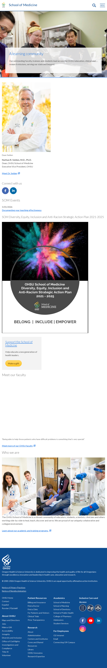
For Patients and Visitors (38, 613)
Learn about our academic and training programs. (25, 530)
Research (32, 627)
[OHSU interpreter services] (98, 611)
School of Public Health (64, 613)
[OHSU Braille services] (83, 611)
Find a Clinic (33, 609)
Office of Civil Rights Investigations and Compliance (11, 644)
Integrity (6, 634)
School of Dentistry (62, 609)
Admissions (59, 620)
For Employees (61, 631)
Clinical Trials (33, 616)
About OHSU (8, 616)
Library (31, 649)
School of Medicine (23, 5)
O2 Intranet (59, 635)
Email (56, 639)
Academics (59, 598)
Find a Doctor (33, 606)
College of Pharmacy (62, 616)
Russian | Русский (10, 608)
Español (5, 605)
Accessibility (7, 631)
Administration (34, 635)
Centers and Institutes (38, 639)
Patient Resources (37, 598)
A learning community (26, 53)
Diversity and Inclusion (12, 638)
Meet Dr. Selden (9, 173)
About (30, 632)
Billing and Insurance (37, 602)
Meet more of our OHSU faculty (17, 445)
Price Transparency (36, 620)
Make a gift (13, 363)
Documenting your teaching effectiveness (22, 210)
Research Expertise (36, 656)
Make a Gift (7, 627)
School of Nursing (61, 606)
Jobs (4, 624)
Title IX (5, 652)
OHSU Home (7, 598)
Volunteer (6, 655)
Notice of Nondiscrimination (14, 591)
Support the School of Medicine (19, 343)
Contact (5, 601)
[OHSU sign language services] (91, 611)
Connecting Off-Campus (64, 642)
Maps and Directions (11, 620)
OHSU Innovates (35, 653)
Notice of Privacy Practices (13, 587)
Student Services (61, 623)
